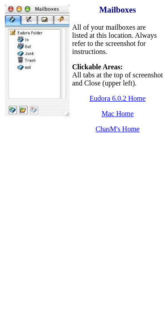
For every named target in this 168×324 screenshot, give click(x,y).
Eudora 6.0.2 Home (118, 98)
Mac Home (118, 113)
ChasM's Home (117, 129)
